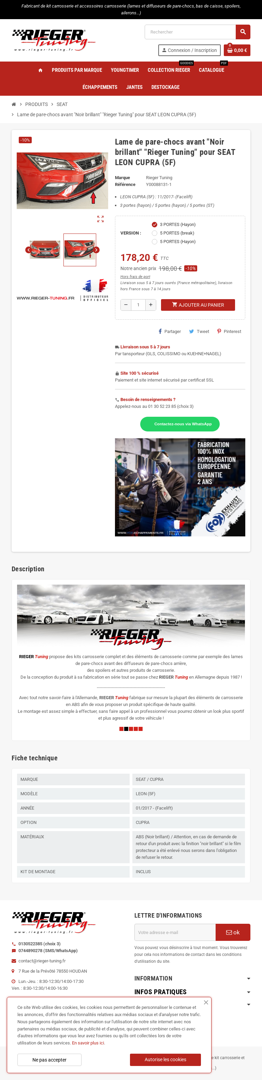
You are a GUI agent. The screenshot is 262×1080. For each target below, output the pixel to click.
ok (233, 932)
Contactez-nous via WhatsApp (183, 424)
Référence (125, 184)
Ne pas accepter (49, 1060)
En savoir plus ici (88, 1042)
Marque (122, 177)
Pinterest (229, 331)
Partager (170, 331)
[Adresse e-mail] (175, 932)
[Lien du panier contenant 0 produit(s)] (237, 50)
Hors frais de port (135, 277)
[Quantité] (138, 304)
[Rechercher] (197, 32)
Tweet (199, 331)
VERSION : (130, 233)
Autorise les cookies (165, 1059)
